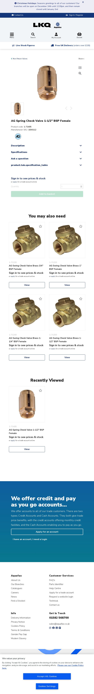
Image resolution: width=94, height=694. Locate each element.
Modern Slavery (18, 638)
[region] (47, 674)
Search (33, 36)
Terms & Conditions (20, 630)
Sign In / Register (76, 15)
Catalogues (16, 588)
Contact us (54, 604)
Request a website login (61, 596)
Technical (53, 600)
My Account (56, 36)
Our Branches (17, 584)
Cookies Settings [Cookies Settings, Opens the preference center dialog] (47, 686)
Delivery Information (21, 617)
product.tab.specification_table (29, 165)
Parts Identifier (56, 584)
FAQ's (52, 580)
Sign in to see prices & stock (28, 178)
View (27, 285)
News (14, 596)
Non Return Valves (20, 59)
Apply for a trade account (61, 592)
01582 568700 (59, 618)
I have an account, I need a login (30, 539)
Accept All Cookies (47, 676)
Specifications (19, 152)
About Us (15, 580)
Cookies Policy (18, 625)
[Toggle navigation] (12, 35)
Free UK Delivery (72, 45)
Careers (15, 592)
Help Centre (55, 588)
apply (15, 182)
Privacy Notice (18, 621)
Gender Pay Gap (19, 634)
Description (18, 145)
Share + (81, 59)
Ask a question (19, 158)
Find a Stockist (18, 600)
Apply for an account (47, 531)
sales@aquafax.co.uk (59, 623)
